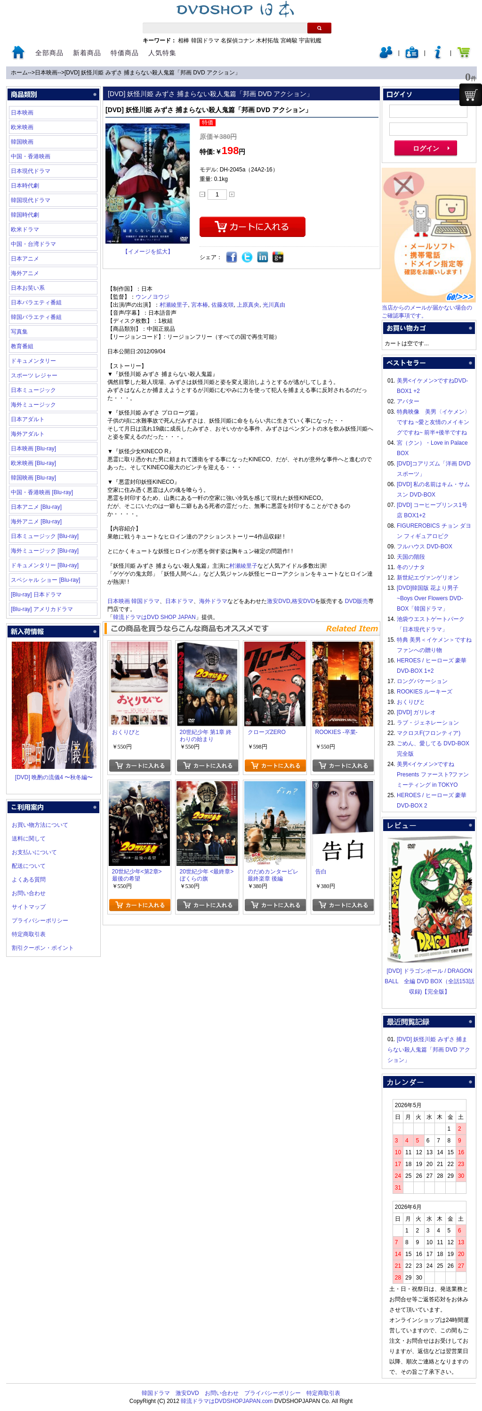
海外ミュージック (33, 404)
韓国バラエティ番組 (36, 317)
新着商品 (87, 53)
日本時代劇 (25, 185)
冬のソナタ (411, 567)
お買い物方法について (40, 825)
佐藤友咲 (222, 305)
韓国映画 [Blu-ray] (33, 477)
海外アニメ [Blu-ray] (36, 521)
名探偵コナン (238, 40)
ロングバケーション (422, 681)
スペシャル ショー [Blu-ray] (45, 580)
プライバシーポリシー (40, 920)
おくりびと (411, 702)
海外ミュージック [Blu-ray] (45, 550)
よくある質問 (29, 879)
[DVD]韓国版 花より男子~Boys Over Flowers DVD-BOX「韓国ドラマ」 (430, 598)
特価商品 (125, 53)
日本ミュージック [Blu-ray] (45, 536)
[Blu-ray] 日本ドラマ (36, 594)
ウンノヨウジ (152, 297)
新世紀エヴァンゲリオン (428, 577)
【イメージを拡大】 (147, 251)
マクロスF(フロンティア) (428, 733)
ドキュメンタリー (33, 361)
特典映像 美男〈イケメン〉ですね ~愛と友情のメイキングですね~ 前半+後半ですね (433, 422)
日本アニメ (25, 258)
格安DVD (303, 601)
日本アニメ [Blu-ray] (36, 507)
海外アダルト (28, 434)
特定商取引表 (29, 934)
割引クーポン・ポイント (43, 948)
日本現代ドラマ (30, 171)
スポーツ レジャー (34, 375)
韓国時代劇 (25, 215)
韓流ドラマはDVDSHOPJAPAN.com (227, 1401)
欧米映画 (22, 127)
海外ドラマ (213, 601)
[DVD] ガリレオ (416, 712)
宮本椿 (199, 305)
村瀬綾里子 (174, 305)
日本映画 (46, 72)
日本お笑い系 (28, 288)
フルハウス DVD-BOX (424, 546)
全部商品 (49, 53)
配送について (29, 866)
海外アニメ (25, 273)
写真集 (19, 331)
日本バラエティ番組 (36, 302)
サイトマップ (29, 907)
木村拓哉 (267, 40)
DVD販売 (356, 601)
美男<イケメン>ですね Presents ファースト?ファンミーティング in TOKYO (433, 774)
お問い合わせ (29, 893)
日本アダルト (28, 419)
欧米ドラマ (25, 229)
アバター (408, 401)
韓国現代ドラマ (30, 200)
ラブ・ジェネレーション (428, 722)
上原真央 (248, 305)
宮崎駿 (289, 40)
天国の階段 (411, 557)
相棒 (183, 40)
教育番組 (22, 346)
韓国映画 (22, 142)
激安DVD (278, 601)
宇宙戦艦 (310, 40)
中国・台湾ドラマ (33, 244)
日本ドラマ (179, 601)
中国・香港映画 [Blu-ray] (42, 492)
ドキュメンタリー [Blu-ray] (45, 565)
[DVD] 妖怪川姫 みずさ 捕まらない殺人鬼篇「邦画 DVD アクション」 (152, 72)
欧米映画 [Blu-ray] (33, 463)
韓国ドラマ (205, 40)
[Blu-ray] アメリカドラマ (42, 609)
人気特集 (162, 53)
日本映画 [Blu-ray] (33, 448)
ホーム (19, 72)
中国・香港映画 (30, 156)
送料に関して (29, 838)
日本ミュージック (33, 390)
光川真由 (274, 305)
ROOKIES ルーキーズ (424, 691)
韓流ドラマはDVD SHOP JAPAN (154, 617)
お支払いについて (34, 852)
